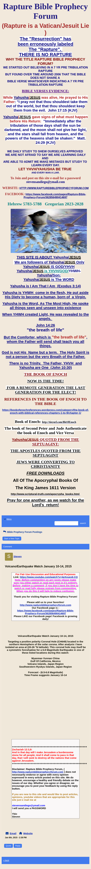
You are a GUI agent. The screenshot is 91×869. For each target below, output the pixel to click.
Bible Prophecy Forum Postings (22, 532)
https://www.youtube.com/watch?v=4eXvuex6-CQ (49, 577)
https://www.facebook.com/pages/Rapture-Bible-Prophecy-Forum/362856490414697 (45, 612)
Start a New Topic (12, 538)
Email (13, 833)
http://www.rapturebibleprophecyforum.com (45, 605)
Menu (7, 519)
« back (6, 860)
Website (28, 833)
